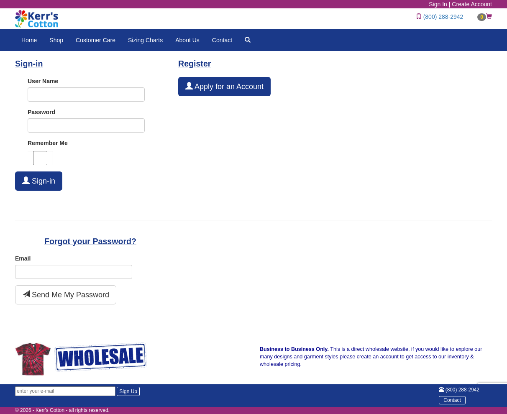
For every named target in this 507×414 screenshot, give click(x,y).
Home (29, 40)
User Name (43, 81)
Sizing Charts (145, 40)
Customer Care (95, 40)
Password (41, 112)
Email (23, 258)
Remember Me (48, 143)
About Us (187, 40)
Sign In (438, 4)
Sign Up (128, 391)
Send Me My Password (65, 294)
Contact (222, 40)
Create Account (472, 4)
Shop (56, 40)
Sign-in (38, 180)
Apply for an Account (224, 86)
